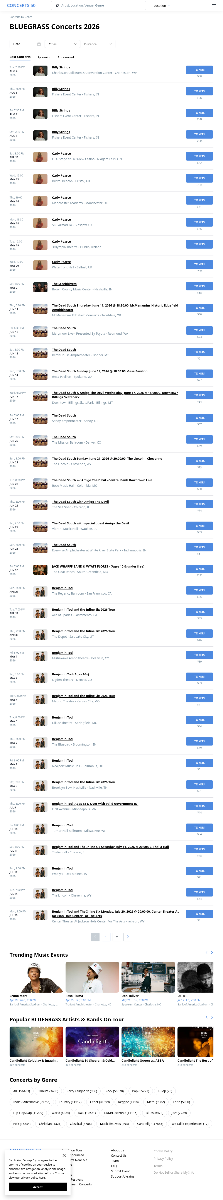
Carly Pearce (61, 153)
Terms (158, 1166)
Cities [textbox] (53, 44)
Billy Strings (61, 67)
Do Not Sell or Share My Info (174, 1172)
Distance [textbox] (90, 44)
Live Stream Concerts (77, 1184)
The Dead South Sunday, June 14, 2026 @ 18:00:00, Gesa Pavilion (99, 371)
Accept (37, 1187)
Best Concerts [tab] (20, 57)
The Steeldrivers (64, 284)
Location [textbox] (160, 5)
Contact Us (119, 1155)
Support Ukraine (123, 1176)
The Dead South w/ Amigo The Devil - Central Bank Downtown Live (102, 480)
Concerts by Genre (21, 17)
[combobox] (162, 5)
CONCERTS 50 (21, 5)
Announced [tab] (65, 57)
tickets (199, 69)
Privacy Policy (163, 1158)
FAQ (114, 1166)
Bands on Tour (72, 1150)
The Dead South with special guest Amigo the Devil (90, 523)
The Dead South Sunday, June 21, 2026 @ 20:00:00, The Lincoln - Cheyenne (107, 458)
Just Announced (73, 1155)
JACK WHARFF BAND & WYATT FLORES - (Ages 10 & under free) (98, 566)
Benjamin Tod (62, 588)
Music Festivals (72, 1179)
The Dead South (64, 328)
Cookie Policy (163, 1151)
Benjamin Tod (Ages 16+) (70, 674)
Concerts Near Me (74, 1160)
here (42, 1178)
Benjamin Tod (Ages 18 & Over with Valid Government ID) (95, 804)
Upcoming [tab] (44, 57)
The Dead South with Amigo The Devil (80, 502)
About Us (117, 1150)
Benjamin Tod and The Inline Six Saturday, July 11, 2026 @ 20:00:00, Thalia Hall (110, 847)
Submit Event (120, 1171)
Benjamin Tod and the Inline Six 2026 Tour (83, 609)
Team (115, 1161)
